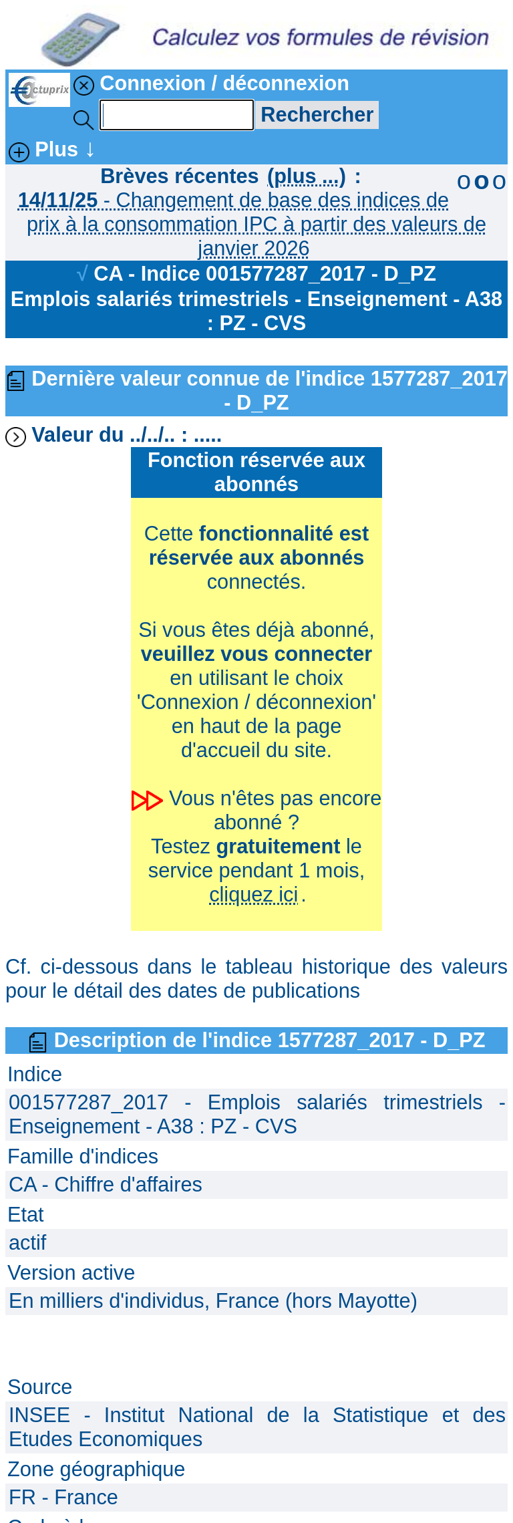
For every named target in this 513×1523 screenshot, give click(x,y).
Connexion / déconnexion (211, 84)
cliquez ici (253, 894)
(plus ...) (306, 176)
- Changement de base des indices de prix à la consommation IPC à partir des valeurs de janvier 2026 (252, 224)
